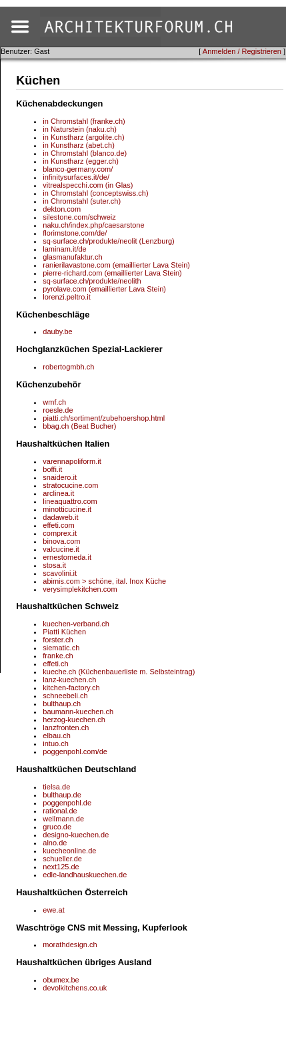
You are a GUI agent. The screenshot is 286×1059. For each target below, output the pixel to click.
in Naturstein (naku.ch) (80, 129)
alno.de (55, 843)
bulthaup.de (62, 795)
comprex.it (60, 533)
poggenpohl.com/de (75, 751)
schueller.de (62, 859)
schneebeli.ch (65, 696)
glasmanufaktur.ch (72, 257)
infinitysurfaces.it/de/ (76, 177)
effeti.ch (55, 664)
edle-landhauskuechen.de (85, 875)
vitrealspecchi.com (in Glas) (88, 185)
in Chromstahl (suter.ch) (82, 201)
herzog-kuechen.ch (74, 720)
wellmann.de (63, 819)
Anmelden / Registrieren (242, 51)
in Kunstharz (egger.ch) (81, 161)
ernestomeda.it (67, 557)
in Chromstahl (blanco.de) (85, 153)
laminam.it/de (64, 249)
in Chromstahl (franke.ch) (84, 121)
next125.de (61, 867)
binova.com (61, 541)
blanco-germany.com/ (78, 169)
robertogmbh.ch (68, 367)
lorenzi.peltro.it (67, 297)
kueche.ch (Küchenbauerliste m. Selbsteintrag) (119, 672)
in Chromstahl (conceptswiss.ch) (95, 193)
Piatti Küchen (64, 632)
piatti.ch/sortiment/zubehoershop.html (104, 418)
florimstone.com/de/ (75, 233)
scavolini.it (60, 573)
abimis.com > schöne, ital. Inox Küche (104, 581)
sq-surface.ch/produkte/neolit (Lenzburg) (109, 241)
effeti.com (59, 525)
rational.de (60, 811)
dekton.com (62, 209)
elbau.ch (57, 736)
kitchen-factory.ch (71, 688)
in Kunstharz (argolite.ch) (83, 137)
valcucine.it (61, 549)
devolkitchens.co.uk (75, 988)
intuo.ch (56, 743)
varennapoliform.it (72, 461)
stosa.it (54, 565)
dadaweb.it (60, 517)
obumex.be (61, 980)
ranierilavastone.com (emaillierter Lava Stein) (116, 265)
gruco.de (57, 827)
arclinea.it (58, 493)
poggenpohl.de (67, 803)
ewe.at (53, 910)
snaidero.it (60, 477)
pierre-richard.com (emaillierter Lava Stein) (112, 273)
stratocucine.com (70, 485)
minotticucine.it (67, 509)
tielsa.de (56, 787)
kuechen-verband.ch (76, 624)
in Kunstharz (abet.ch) (79, 145)
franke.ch (58, 656)
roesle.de (58, 410)
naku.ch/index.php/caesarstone (93, 225)
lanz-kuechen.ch (69, 680)
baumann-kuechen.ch (78, 712)
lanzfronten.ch (66, 728)
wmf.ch (54, 402)
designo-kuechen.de (76, 835)
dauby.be (57, 331)
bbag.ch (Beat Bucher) (79, 426)
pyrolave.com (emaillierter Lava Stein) (104, 289)
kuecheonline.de (69, 851)
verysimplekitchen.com (80, 589)
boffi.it (52, 469)
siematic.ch (61, 648)
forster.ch (58, 640)
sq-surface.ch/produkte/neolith (92, 281)
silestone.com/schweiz (79, 217)
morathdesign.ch (70, 945)
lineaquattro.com (70, 501)
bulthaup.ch (62, 704)
